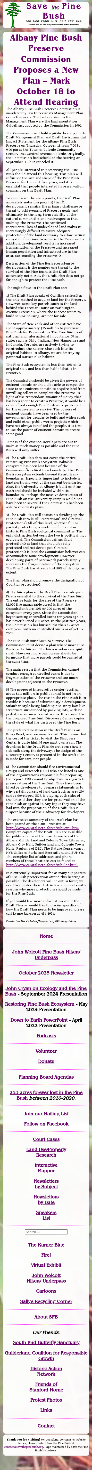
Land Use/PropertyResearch (46, 1152)
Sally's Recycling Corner (46, 1301)
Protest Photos (46, 1400)
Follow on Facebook (46, 1124)
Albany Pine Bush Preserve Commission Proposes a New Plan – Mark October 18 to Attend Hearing (46, 69)
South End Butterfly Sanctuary (46, 1342)
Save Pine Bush (54, 10)
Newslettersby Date (46, 1199)
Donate (46, 1061)
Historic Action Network (46, 1371)
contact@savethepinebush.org (23, 1447)
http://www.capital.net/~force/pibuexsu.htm (42, 828)
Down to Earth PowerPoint (38, 1020)
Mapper (46, 1171)
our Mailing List (50, 1114)
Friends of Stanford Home (46, 1387)
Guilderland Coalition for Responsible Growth (46, 1355)
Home (46, 936)
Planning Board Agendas (46, 1077)
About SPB (46, 1317)
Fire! (46, 1255)
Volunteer (46, 1051)
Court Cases (46, 1139)
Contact (46, 1426)
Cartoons (46, 1291)
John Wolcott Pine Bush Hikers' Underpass (46, 954)
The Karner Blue (46, 1245)
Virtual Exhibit (46, 1265)
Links (46, 1410)
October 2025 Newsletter (46, 973)
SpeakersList (46, 1215)
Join (28, 1114)
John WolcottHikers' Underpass (46, 1278)
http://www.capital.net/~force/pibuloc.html (42, 865)
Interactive (46, 1165)
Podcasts (46, 1036)
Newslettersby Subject (46, 1184)
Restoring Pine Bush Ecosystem (39, 1004)
